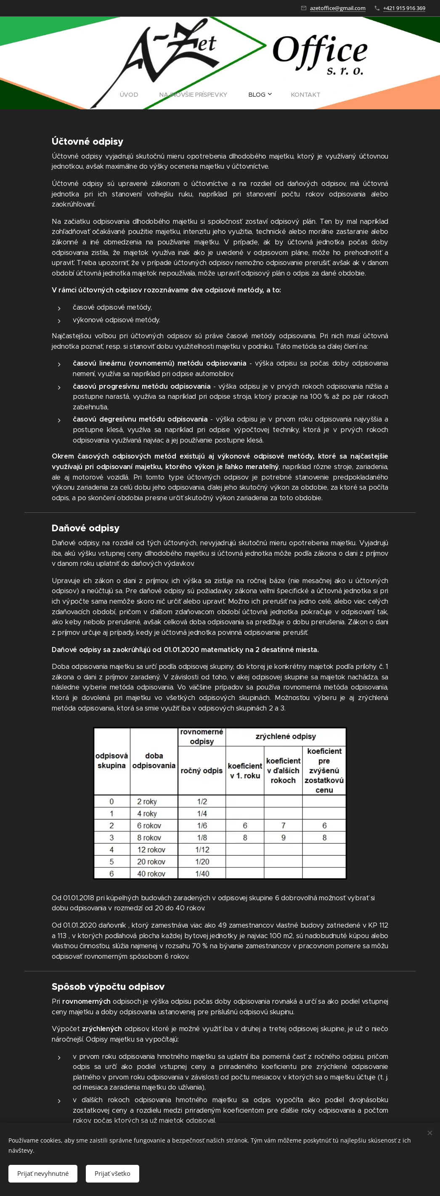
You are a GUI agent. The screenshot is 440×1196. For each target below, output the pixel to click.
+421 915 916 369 (404, 8)
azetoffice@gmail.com (338, 8)
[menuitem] (191, 94)
